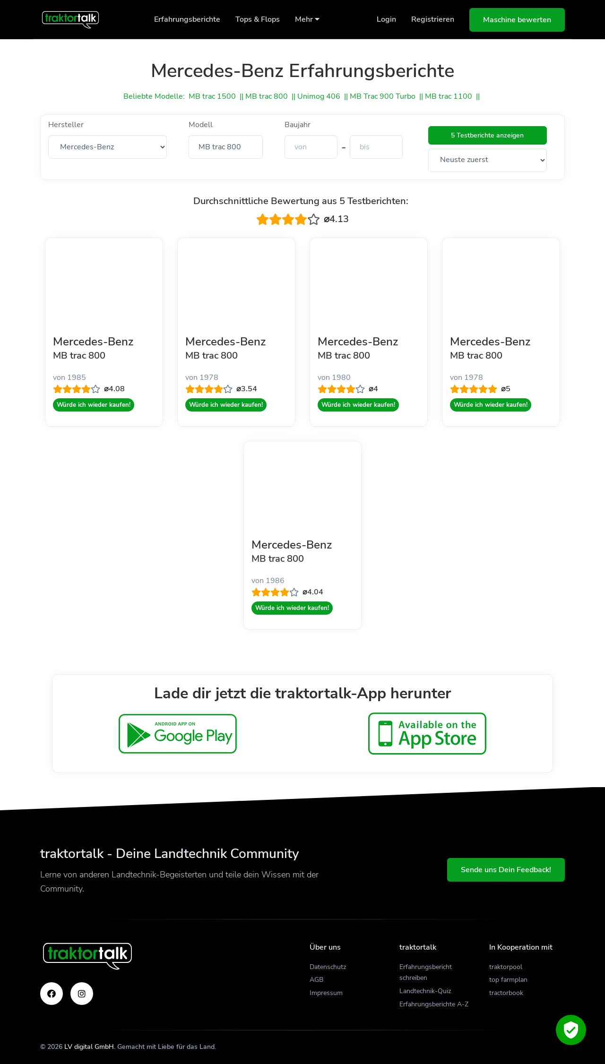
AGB (316, 979)
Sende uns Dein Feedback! (506, 870)
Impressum (326, 992)
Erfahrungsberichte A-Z (433, 1004)
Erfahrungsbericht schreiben (425, 972)
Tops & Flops (257, 19)
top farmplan (508, 979)
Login (386, 19)
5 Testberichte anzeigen (487, 135)
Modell (201, 125)
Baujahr (298, 125)
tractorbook (506, 992)
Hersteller (66, 125)
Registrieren (432, 19)
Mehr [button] (307, 19)
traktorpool (505, 966)
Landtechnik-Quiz (425, 991)
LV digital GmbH (89, 1046)
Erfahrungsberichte (187, 19)
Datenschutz (328, 966)
